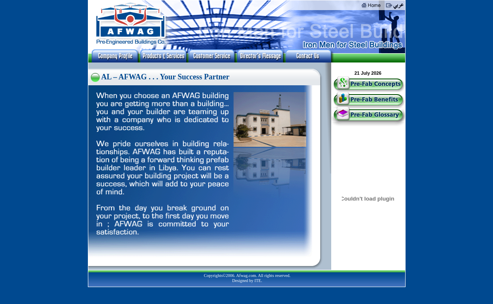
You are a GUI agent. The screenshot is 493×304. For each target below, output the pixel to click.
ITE (257, 280)
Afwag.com (246, 275)
